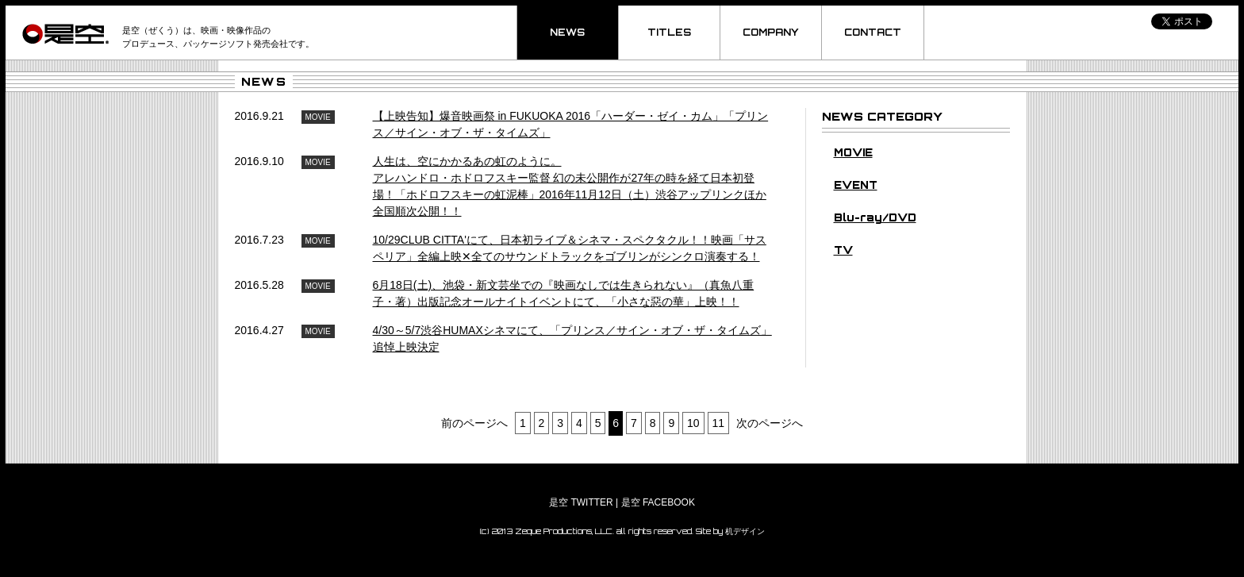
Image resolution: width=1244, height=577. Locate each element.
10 (693, 423)
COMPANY (771, 32)
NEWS (567, 32)
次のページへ (769, 423)
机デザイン (745, 531)
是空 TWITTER (581, 502)
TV (843, 250)
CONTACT (872, 32)
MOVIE (853, 152)
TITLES (669, 32)
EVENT (855, 185)
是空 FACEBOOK (658, 502)
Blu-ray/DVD (875, 217)
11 (718, 423)
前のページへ (474, 423)
